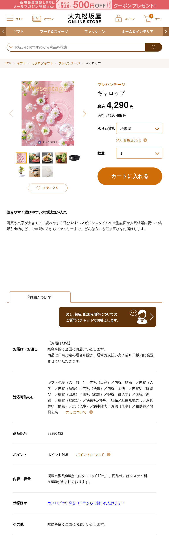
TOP (8, 63)
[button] (84, 113)
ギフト (18, 31)
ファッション (94, 31)
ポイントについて (90, 455)
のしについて (77, 412)
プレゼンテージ (69, 63)
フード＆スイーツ (54, 31)
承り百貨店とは (129, 140)
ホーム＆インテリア (137, 31)
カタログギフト (42, 63)
